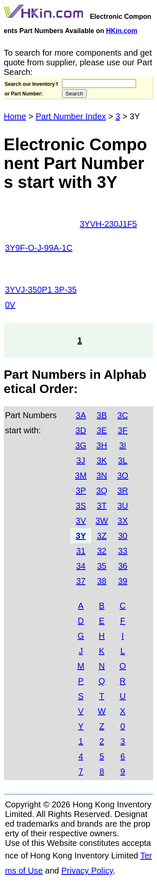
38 (101, 581)
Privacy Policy (87, 870)
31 (80, 550)
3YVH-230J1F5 (108, 224)
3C (122, 415)
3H (101, 445)
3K (102, 460)
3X (123, 520)
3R (122, 490)
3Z (101, 535)
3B (102, 415)
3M (81, 475)
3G (81, 445)
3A (81, 415)
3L (122, 460)
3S (81, 505)
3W (101, 520)
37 (80, 581)
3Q (102, 490)
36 (122, 565)
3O (123, 475)
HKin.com (121, 30)
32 (101, 550)
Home (15, 116)
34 (80, 565)
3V (81, 520)
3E (102, 430)
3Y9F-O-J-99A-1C (38, 247)
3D (80, 430)
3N (101, 475)
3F (122, 430)
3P (81, 490)
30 (122, 535)
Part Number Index (71, 116)
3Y (81, 535)
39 (122, 581)
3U (122, 505)
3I (122, 445)
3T (101, 505)
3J (80, 460)
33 (122, 550)
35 (101, 565)
